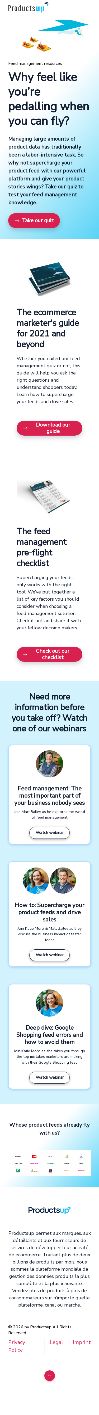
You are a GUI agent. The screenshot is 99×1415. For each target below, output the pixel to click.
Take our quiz (34, 220)
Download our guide (46, 428)
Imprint (82, 1342)
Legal (56, 1342)
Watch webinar (50, 833)
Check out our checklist (46, 654)
